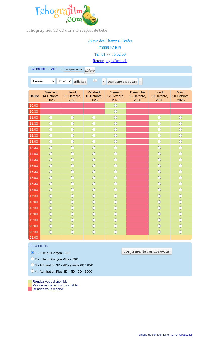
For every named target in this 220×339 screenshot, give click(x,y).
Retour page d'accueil (110, 61)
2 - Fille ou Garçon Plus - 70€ (54, 259)
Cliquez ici (185, 334)
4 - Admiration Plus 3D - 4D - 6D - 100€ (61, 271)
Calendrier (39, 69)
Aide (54, 69)
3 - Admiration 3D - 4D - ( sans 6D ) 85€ (62, 265)
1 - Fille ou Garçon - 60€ (50, 253)
